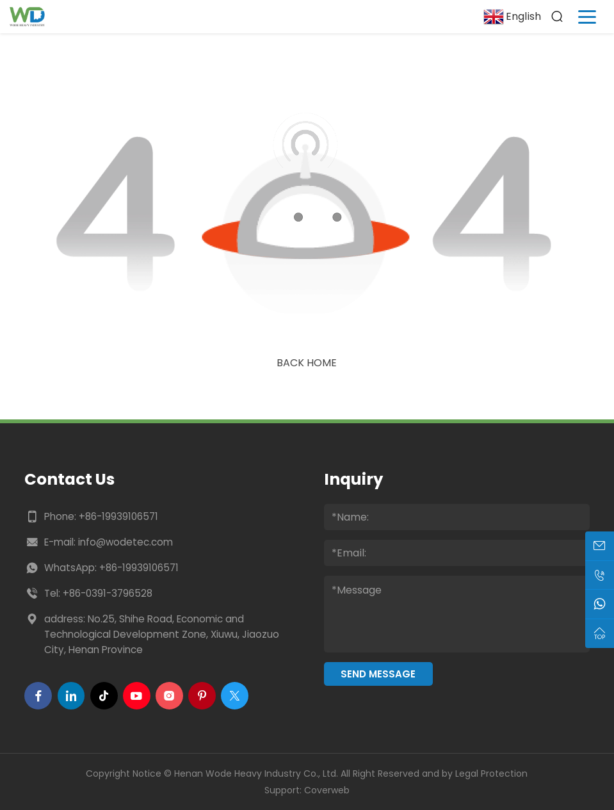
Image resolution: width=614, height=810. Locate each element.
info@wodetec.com (125, 542)
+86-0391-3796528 (107, 593)
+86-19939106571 (118, 516)
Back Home (307, 362)
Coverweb (327, 790)
